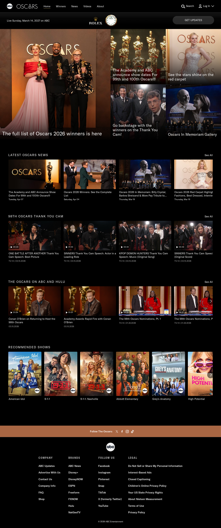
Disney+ (73, 472)
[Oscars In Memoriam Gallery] (193, 112)
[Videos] (87, 6)
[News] (74, 6)
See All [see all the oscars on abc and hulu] (209, 282)
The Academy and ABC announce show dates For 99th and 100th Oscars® (135, 74)
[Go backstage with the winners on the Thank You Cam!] (138, 112)
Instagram (104, 472)
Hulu (71, 505)
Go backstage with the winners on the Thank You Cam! (135, 130)
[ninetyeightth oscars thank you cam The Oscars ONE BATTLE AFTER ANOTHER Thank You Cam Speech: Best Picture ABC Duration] (34, 241)
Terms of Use (136, 505)
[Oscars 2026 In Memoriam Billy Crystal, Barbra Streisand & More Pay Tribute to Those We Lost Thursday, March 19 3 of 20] (145, 180)
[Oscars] (27, 7)
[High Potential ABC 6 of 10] (204, 376)
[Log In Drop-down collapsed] (206, 6)
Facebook (104, 466)
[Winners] (61, 6)
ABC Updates (47, 466)
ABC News (74, 466)
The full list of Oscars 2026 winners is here (52, 133)
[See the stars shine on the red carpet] (193, 56)
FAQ (41, 492)
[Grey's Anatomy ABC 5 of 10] (168, 376)
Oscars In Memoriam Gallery (192, 134)
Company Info (47, 486)
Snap (101, 486)
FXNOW (73, 499)
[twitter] (116, 431)
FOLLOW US (106, 457)
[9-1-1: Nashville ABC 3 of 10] (96, 376)
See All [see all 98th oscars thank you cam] (209, 216)
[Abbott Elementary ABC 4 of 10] (132, 376)
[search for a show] (187, 6)
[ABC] (9, 6)
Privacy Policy (136, 512)
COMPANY (46, 457)
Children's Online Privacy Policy (147, 486)
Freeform (73, 492)
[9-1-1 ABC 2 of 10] (60, 376)
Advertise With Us (49, 472)
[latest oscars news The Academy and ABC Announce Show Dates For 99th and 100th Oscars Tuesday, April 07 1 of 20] (34, 180)
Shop (42, 499)
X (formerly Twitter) (110, 499)
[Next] (210, 174)
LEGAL (132, 457)
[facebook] (122, 431)
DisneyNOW (75, 479)
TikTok (102, 492)
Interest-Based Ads (140, 472)
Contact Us (45, 479)
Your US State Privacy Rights (145, 492)
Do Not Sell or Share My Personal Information (155, 466)
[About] (100, 6)
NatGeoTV (74, 512)
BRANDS (74, 457)
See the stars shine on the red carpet (191, 77)
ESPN (71, 486)
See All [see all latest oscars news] (209, 155)
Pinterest (103, 479)
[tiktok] (132, 431)
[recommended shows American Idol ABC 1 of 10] (24, 376)
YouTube (103, 505)
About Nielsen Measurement (145, 499)
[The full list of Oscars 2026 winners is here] (55, 84)
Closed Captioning (139, 479)
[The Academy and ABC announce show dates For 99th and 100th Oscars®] (138, 56)
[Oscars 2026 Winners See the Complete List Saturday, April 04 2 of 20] (90, 180)
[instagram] (127, 431)
